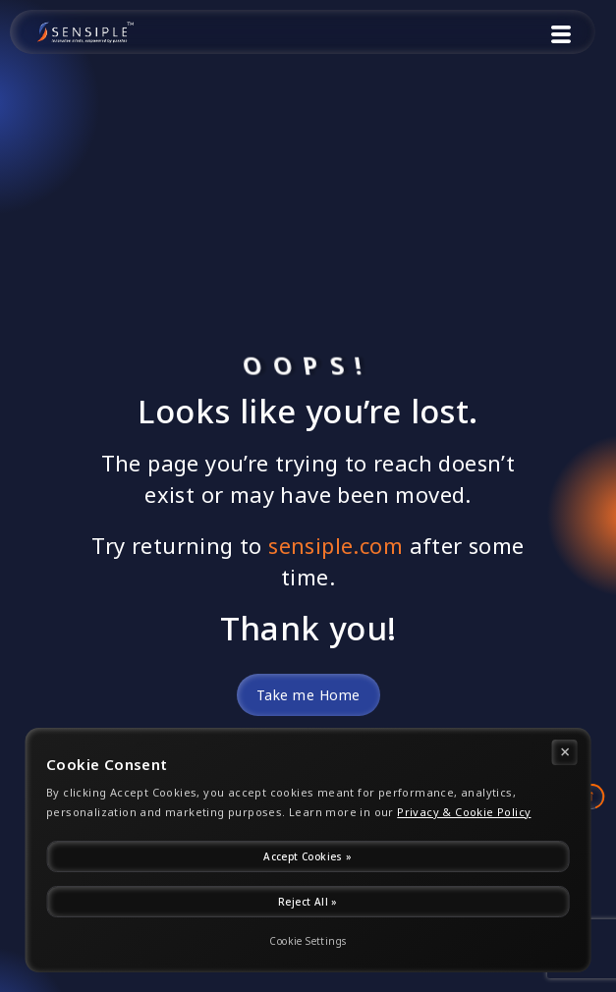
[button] (561, 37)
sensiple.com (335, 545)
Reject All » (308, 902)
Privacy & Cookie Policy (464, 812)
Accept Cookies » (307, 856)
